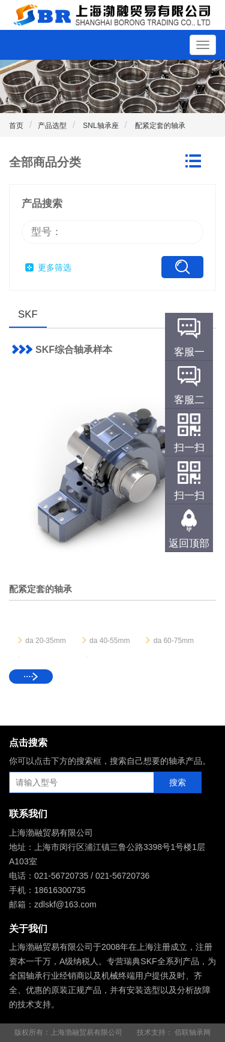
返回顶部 (189, 543)
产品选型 (52, 125)
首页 (16, 125)
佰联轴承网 (193, 1032)
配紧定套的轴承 (159, 125)
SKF (28, 314)
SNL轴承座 (100, 125)
